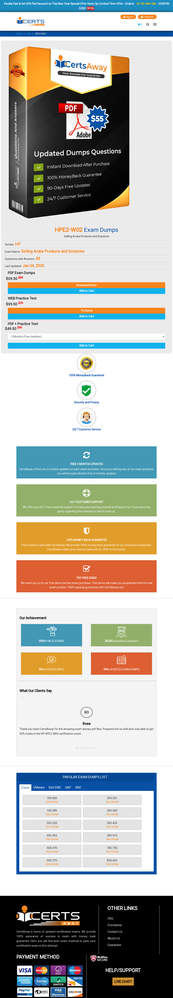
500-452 (42, 825)
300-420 (42, 812)
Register (147, 16)
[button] (77, 747)
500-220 (82, 812)
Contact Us (115, 906)
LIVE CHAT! (123, 957)
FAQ (110, 893)
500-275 (82, 837)
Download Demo (86, 285)
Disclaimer (115, 900)
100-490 (123, 800)
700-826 (42, 800)
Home (19, 33)
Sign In (128, 16)
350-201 (82, 800)
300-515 (82, 825)
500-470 (123, 825)
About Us (114, 913)
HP (28, 33)
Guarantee (114, 920)
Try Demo (87, 310)
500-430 (123, 812)
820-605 (123, 837)
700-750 (42, 837)
